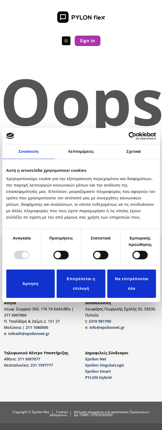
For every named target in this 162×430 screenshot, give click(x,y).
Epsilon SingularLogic (104, 365)
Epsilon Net (95, 358)
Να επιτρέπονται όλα (131, 283)
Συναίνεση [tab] (28, 151)
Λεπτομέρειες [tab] (81, 151)
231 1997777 (42, 365)
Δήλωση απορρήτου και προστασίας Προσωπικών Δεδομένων (100, 413)
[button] (66, 40)
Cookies (62, 412)
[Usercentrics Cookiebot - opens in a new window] (132, 136)
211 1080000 (37, 327)
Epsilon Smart (98, 371)
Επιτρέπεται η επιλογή (81, 283)
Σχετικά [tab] (133, 151)
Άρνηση (30, 283)
